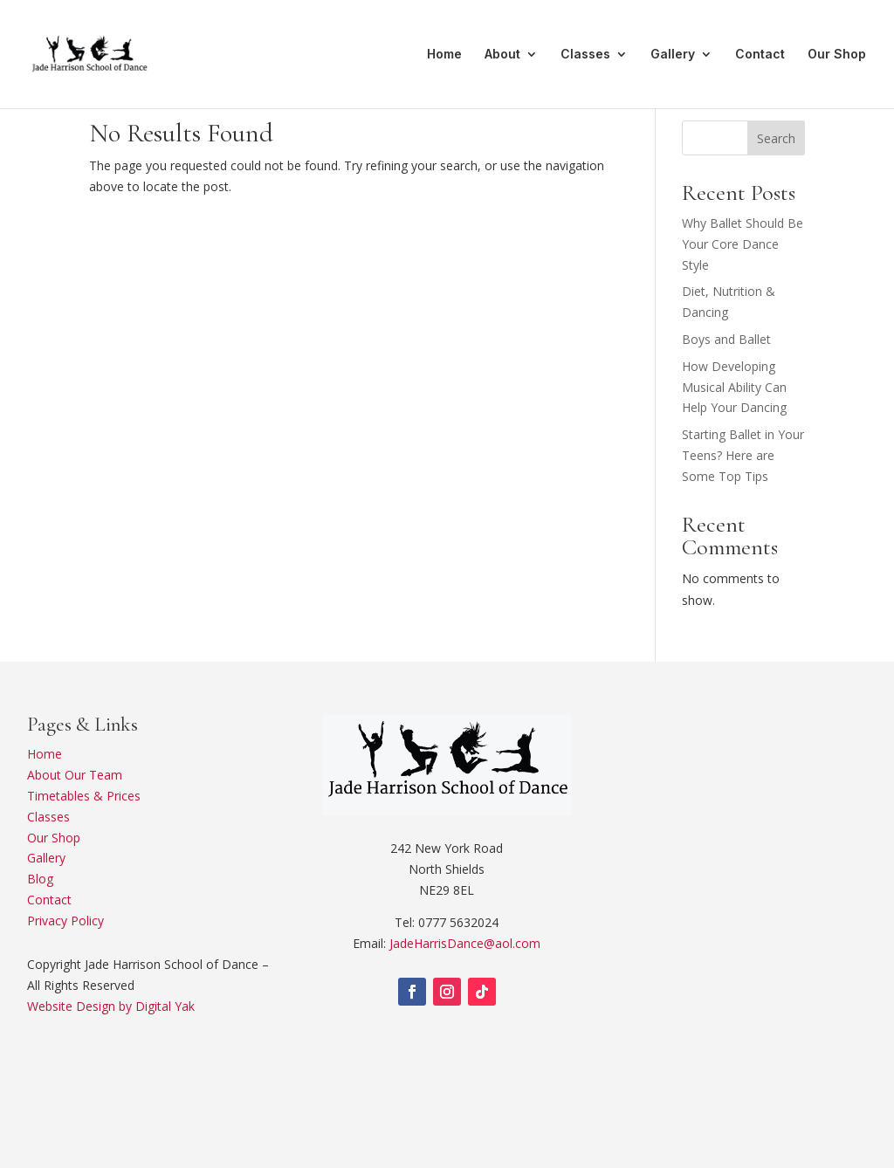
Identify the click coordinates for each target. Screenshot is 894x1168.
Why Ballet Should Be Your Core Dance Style (742, 244)
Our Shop (837, 54)
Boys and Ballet (726, 339)
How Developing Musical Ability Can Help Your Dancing (734, 387)
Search (776, 138)
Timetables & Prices (84, 795)
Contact (760, 54)
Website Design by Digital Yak (111, 1006)
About (502, 54)
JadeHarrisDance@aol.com (464, 943)
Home (444, 54)
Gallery (672, 54)
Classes (585, 54)
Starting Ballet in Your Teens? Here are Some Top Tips (743, 455)
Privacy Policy (65, 920)
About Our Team (74, 774)
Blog (40, 878)
